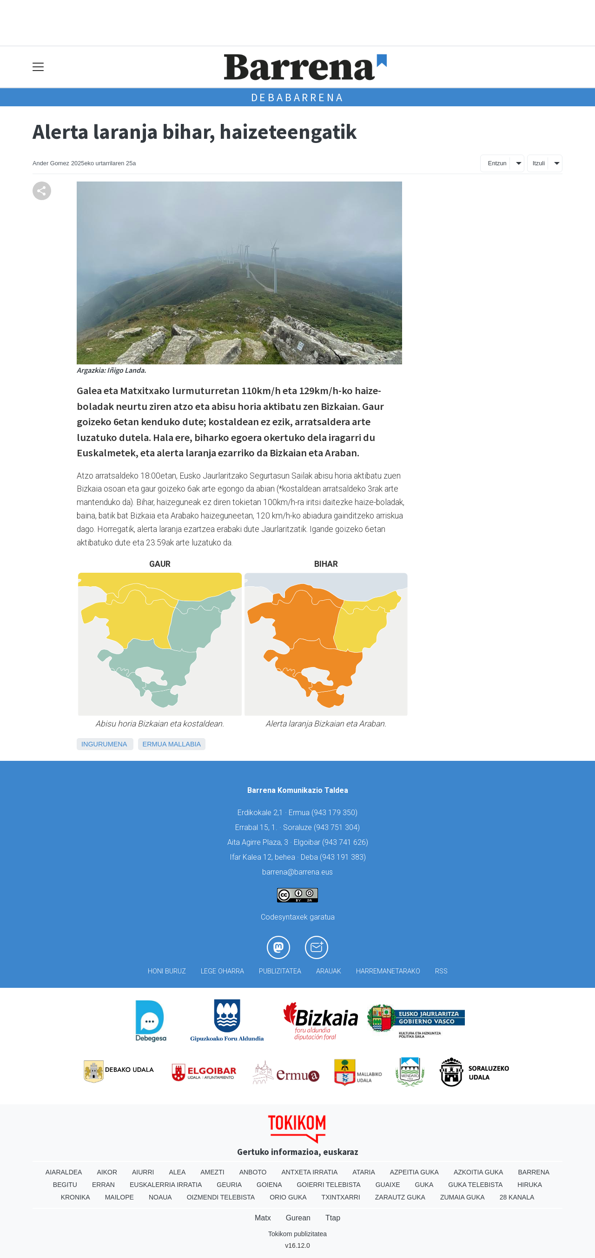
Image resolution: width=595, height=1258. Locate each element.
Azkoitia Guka (478, 1172)
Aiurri (143, 1172)
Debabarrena (297, 97)
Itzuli (539, 163)
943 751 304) (338, 827)
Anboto (253, 1172)
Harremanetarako (388, 971)
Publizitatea (280, 971)
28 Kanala (517, 1197)
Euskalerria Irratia (166, 1184)
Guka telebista (475, 1184)
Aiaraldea (64, 1172)
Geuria (229, 1184)
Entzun (497, 163)
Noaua (160, 1197)
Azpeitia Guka (414, 1172)
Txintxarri (341, 1197)
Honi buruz (167, 971)
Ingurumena (104, 744)
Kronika (75, 1197)
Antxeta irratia (310, 1172)
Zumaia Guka (462, 1197)
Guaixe (388, 1184)
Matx (263, 1218)
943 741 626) (346, 842)
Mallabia (184, 744)
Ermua (154, 744)
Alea (177, 1172)
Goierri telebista (328, 1184)
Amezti (212, 1172)
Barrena (533, 1172)
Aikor (107, 1172)
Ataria (363, 1172)
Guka (424, 1184)
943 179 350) (335, 812)
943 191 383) (344, 857)
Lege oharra (222, 971)
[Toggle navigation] (38, 67)
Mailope (119, 1197)
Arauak (328, 971)
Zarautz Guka (400, 1197)
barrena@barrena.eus (297, 872)
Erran (103, 1184)
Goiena (269, 1184)
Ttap (332, 1218)
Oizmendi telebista (221, 1197)
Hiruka (529, 1184)
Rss (441, 971)
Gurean (298, 1218)
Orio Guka (288, 1197)
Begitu (65, 1184)
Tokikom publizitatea (297, 1234)
